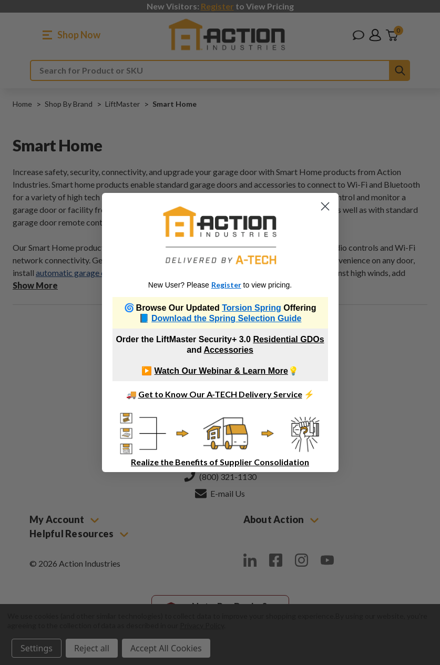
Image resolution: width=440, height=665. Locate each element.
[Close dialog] (325, 206)
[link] (220, 235)
